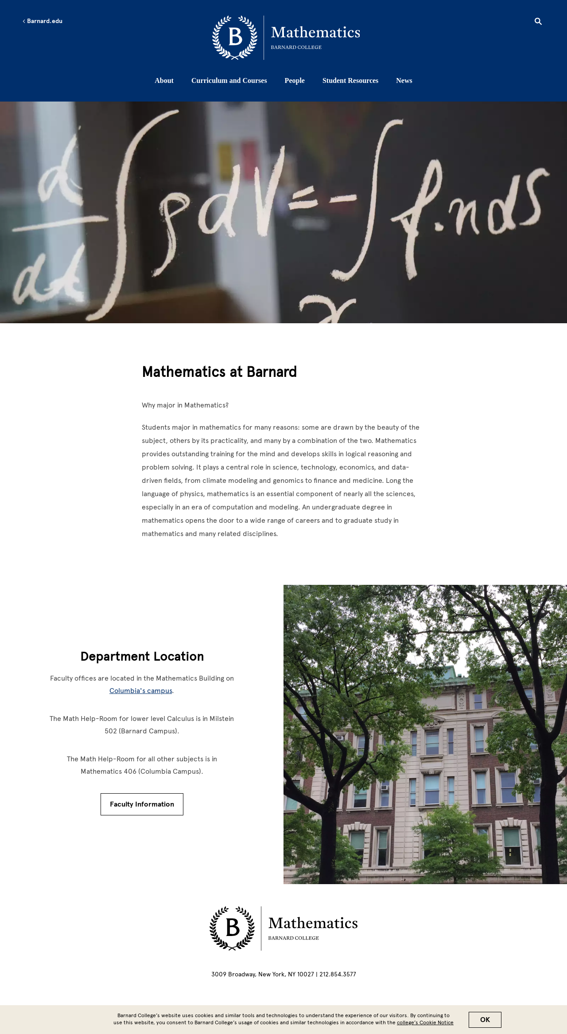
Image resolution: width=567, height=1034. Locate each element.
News (404, 80)
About (164, 80)
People (295, 80)
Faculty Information (142, 804)
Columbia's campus (140, 690)
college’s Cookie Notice (425, 1022)
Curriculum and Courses (229, 80)
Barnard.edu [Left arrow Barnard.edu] (42, 21)
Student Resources (350, 80)
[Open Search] (538, 22)
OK (485, 1019)
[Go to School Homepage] (286, 38)
